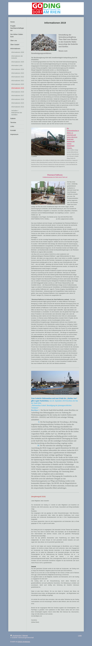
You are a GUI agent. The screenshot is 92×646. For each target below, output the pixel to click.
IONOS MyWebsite (24, 642)
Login (80, 635)
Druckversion (16, 635)
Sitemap (25, 635)
